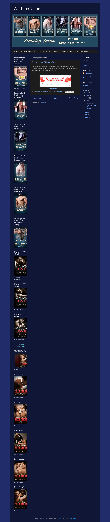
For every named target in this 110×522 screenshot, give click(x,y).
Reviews (55, 51)
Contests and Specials (82, 51)
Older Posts (73, 98)
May (87, 95)
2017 (86, 90)
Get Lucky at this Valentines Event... (44, 62)
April (87, 98)
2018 (86, 88)
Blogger (73, 518)
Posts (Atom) (43, 102)
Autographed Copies (67, 51)
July (87, 92)
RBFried (60, 518)
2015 (86, 115)
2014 (86, 117)
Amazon (85, 65)
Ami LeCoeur (27, 8)
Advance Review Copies (28, 51)
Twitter (85, 63)
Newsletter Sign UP (44, 51)
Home (16, 51)
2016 (86, 112)
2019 (86, 85)
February (89, 103)
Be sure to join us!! (55, 88)
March (88, 100)
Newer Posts (37, 98)
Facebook (85, 60)
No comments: (58, 91)
